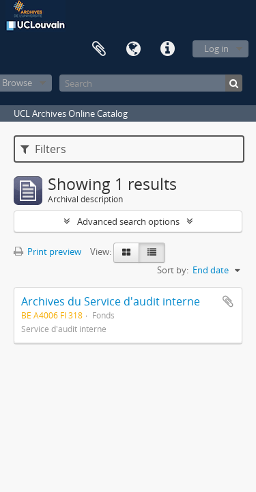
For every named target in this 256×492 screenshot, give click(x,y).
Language (133, 49)
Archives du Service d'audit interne (110, 301)
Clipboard (99, 49)
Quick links (167, 49)
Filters (43, 148)
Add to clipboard (228, 301)
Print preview (47, 251)
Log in (216, 48)
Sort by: (172, 270)
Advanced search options (128, 221)
